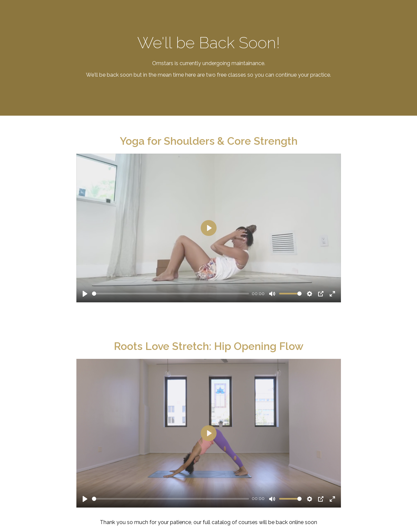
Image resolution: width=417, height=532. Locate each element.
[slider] (170, 293)
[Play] (85, 293)
